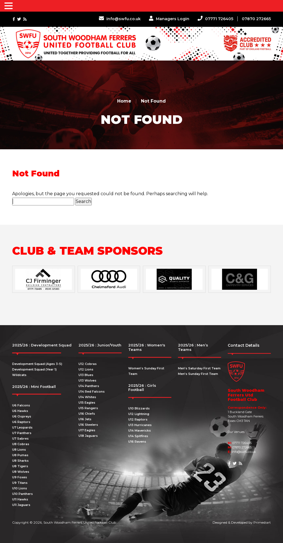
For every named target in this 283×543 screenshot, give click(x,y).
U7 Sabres (20, 438)
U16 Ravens (137, 441)
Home (124, 101)
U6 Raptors (21, 422)
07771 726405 (215, 18)
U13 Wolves (87, 380)
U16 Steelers (88, 425)
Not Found (153, 101)
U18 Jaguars (88, 436)
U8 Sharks (20, 461)
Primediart (262, 522)
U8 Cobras (20, 444)
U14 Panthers (88, 386)
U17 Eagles (86, 430)
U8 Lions (19, 449)
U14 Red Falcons (91, 391)
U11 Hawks (20, 499)
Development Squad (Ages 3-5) (37, 364)
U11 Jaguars (21, 505)
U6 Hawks (20, 411)
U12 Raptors (138, 419)
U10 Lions (19, 488)
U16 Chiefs (86, 414)
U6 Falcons (21, 405)
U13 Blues (85, 375)
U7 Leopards (22, 427)
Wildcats (19, 375)
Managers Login (169, 18)
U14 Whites (87, 397)
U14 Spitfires (138, 436)
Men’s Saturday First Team (199, 368)
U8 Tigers (20, 466)
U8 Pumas (20, 455)
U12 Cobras (87, 364)
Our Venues (236, 432)
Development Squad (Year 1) (34, 369)
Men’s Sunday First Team (198, 374)
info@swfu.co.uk (120, 18)
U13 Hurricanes (140, 425)
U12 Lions (85, 369)
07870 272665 (256, 18)
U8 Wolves (20, 472)
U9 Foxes (19, 477)
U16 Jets (84, 419)
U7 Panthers (22, 433)
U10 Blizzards (139, 408)
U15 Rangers (88, 408)
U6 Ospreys (21, 416)
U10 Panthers (22, 494)
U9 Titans (20, 483)
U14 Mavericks (139, 430)
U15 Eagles (86, 402)
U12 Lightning (138, 414)
